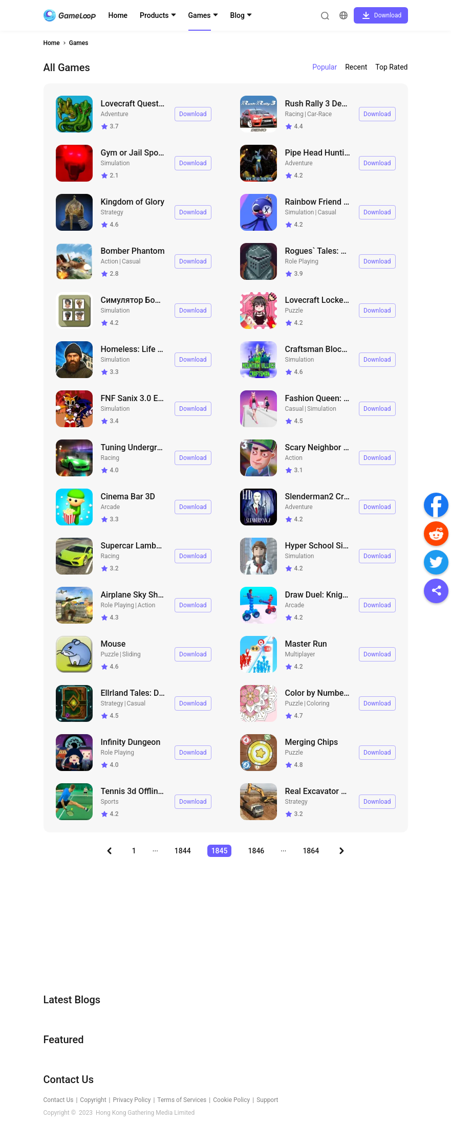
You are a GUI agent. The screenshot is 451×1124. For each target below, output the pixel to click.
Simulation (115, 163)
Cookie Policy (231, 1100)
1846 (256, 851)
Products (154, 15)
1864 (311, 851)
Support (267, 1100)
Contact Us (59, 1100)
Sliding (131, 654)
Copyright (93, 1100)
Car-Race (319, 114)
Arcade (110, 507)
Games (199, 15)
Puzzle (294, 310)
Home (118, 15)
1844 (183, 851)
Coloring (318, 703)
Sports (110, 801)
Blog (237, 15)
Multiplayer (300, 654)
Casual (326, 212)
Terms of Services (181, 1100)
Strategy (112, 212)
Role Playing (301, 261)
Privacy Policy (132, 1100)
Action (109, 261)
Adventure (114, 114)
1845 (219, 851)
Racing (294, 114)
